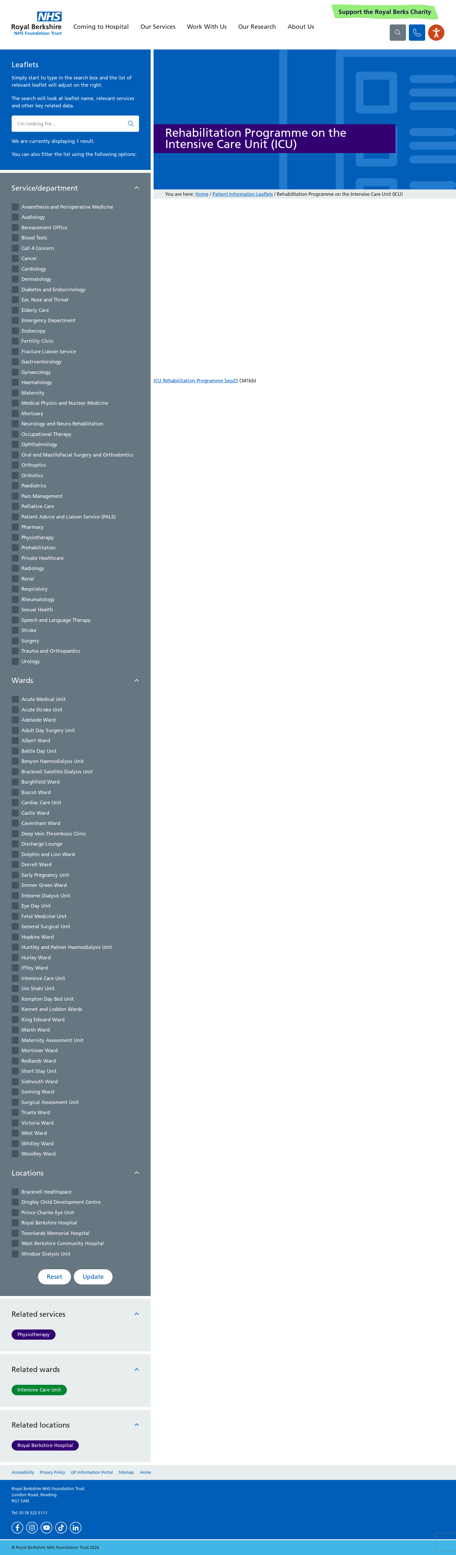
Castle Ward (35, 813)
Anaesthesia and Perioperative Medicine (67, 207)
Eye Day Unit (36, 906)
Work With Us (207, 26)
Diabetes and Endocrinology (54, 289)
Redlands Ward (39, 1061)
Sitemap (126, 1472)
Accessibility (23, 1472)
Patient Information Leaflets (243, 194)
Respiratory (35, 589)
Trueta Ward (36, 1112)
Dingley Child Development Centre (61, 1202)
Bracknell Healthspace (47, 1192)
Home (202, 194)
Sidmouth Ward (40, 1081)
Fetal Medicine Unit (44, 916)
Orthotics (32, 475)
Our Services (157, 26)
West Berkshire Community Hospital (63, 1243)
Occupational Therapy (47, 434)
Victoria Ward (38, 1123)
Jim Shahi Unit (38, 988)
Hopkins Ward (38, 937)
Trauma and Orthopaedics (51, 651)
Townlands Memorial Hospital (56, 1233)
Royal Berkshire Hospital (49, 1223)
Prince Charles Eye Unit (48, 1212)
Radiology (33, 568)
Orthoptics (34, 465)
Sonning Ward (38, 1092)
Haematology (37, 382)
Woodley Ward (39, 1154)
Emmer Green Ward (44, 885)
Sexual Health (37, 610)
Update (93, 1276)
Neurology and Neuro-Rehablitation (62, 424)
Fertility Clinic (38, 341)
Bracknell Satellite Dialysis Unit (57, 772)
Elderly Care (35, 310)
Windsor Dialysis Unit (46, 1254)
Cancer (29, 258)
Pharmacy (33, 527)
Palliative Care (38, 506)
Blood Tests (34, 238)
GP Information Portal (92, 1472)
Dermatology (36, 279)
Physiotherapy (38, 537)
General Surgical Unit (46, 926)
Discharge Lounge (42, 844)
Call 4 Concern (38, 248)
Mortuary (32, 413)
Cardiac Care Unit (41, 802)
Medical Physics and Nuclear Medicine (65, 403)
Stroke (29, 630)
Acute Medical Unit (44, 699)
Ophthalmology (39, 444)
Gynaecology (36, 372)
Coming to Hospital (101, 26)
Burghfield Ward (41, 782)
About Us (301, 26)
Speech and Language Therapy (56, 620)
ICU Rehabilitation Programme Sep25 (196, 381)
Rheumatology (38, 599)
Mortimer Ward (40, 1050)
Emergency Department (49, 320)
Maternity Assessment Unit (52, 1040)
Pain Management (42, 496)
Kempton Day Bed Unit (48, 999)
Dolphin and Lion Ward (48, 854)
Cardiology (34, 269)
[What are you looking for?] (398, 32)
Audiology (33, 217)
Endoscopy (34, 331)
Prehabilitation (39, 548)
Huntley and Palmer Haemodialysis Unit (67, 947)
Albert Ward (36, 740)
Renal (28, 579)
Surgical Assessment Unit (50, 1102)
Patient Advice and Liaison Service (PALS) (69, 517)
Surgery (30, 641)
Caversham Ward (41, 823)
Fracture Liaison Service (49, 351)
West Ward (34, 1133)
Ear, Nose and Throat (45, 300)
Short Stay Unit (39, 1071)
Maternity (33, 393)
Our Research (257, 26)
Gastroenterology (42, 362)
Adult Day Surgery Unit (48, 730)
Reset (54, 1276)
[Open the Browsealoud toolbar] (436, 32)
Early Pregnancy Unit (45, 875)
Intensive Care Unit (43, 978)
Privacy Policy (52, 1472)
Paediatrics (34, 486)
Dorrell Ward (36, 864)
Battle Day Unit (39, 751)
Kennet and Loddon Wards (52, 1009)
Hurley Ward (36, 958)
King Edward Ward (43, 1020)
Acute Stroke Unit (42, 710)
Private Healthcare (43, 558)
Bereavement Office (44, 227)
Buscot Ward (36, 792)
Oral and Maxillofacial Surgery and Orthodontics (77, 455)
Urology (31, 661)
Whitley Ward (38, 1143)
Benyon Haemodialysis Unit (53, 761)
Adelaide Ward (39, 720)
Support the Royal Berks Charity (385, 11)
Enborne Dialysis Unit (46, 896)
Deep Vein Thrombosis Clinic (54, 834)
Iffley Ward (35, 968)
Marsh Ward (36, 1030)
